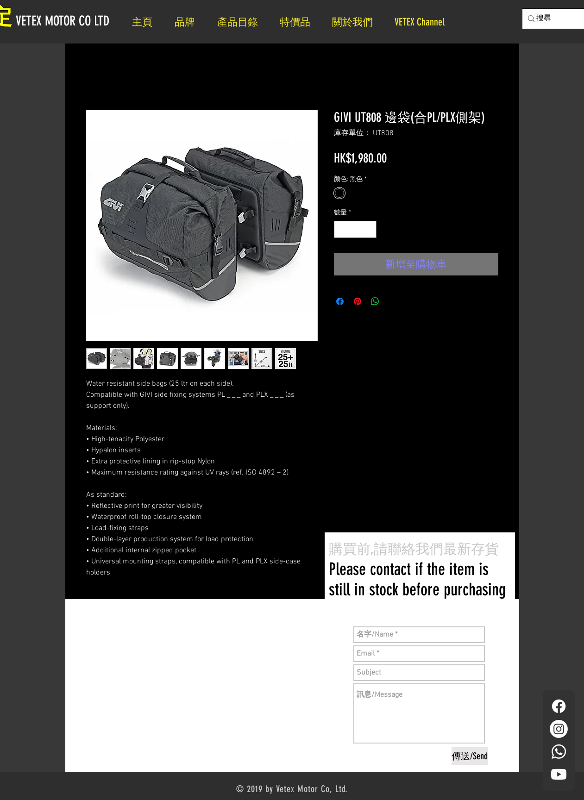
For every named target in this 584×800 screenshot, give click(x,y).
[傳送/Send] (470, 756)
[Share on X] (392, 301)
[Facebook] (559, 706)
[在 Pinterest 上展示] (357, 301)
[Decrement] (341, 229)
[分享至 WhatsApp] (375, 301)
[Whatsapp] (559, 752)
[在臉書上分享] (339, 301)
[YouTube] (559, 774)
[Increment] (369, 229)
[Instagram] (559, 729)
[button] (356, 22)
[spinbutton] (355, 229)
